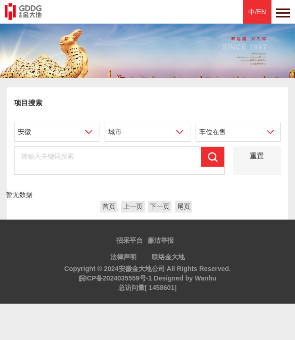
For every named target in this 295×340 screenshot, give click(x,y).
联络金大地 (168, 257)
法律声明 (123, 257)
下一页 (160, 206)
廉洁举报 (161, 240)
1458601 (162, 287)
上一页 (133, 206)
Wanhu (205, 278)
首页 (108, 206)
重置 (257, 156)
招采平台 (129, 240)
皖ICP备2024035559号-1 (115, 278)
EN (261, 12)
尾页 (183, 206)
